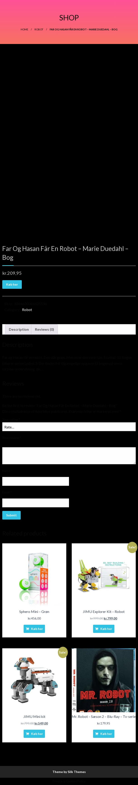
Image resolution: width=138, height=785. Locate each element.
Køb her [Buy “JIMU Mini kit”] (37, 734)
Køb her (12, 284)
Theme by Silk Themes (69, 772)
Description (19, 329)
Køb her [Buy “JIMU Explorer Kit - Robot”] (106, 629)
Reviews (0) (44, 329)
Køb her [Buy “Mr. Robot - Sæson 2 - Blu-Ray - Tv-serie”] (106, 734)
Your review (11, 438)
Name (7, 471)
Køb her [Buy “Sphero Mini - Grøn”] (37, 629)
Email (7, 492)
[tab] (19, 329)
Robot (38, 29)
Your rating (11, 419)
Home (24, 29)
